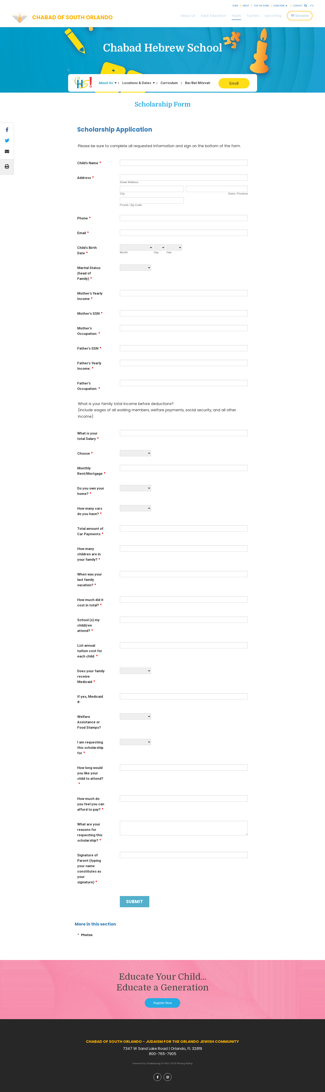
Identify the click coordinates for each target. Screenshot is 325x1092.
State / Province (238, 193)
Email (83, 233)
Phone (84, 218)
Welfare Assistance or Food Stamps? (89, 722)
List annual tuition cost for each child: (89, 650)
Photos (87, 935)
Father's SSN (89, 348)
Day (156, 252)
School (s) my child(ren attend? (88, 625)
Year (169, 252)
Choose (85, 453)
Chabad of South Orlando (72, 17)
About (245, 5)
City (122, 193)
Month (124, 252)
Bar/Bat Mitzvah (197, 83)
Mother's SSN (90, 313)
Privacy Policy (185, 1063)
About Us (187, 15)
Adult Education (213, 15)
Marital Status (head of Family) (89, 273)
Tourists (252, 15)
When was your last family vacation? (89, 579)
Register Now (162, 1003)
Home (235, 5)
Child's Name (89, 163)
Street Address (129, 182)
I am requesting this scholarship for (90, 747)
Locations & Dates (136, 83)
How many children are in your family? (89, 554)
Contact (298, 5)
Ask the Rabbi (261, 5)
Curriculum (169, 83)
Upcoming (273, 15)
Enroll (234, 83)
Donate (302, 15)
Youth (236, 15)
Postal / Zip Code (131, 205)
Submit (134, 902)
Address (85, 178)
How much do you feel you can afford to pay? (90, 804)
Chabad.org (153, 1063)
